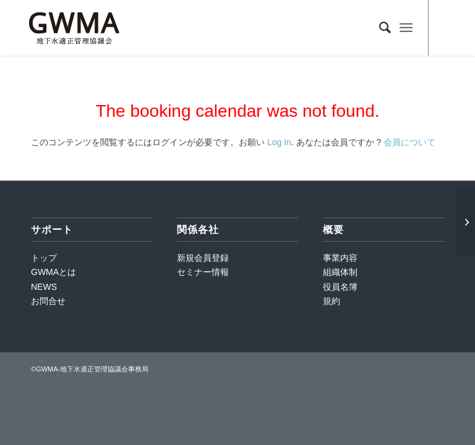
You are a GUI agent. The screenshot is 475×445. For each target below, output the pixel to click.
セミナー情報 (203, 272)
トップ (44, 258)
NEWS (44, 287)
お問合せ (48, 301)
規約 (331, 301)
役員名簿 (340, 287)
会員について (409, 142)
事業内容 (340, 258)
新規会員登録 (203, 258)
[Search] (379, 28)
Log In (279, 142)
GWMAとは (53, 272)
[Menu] (406, 27)
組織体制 (340, 272)
